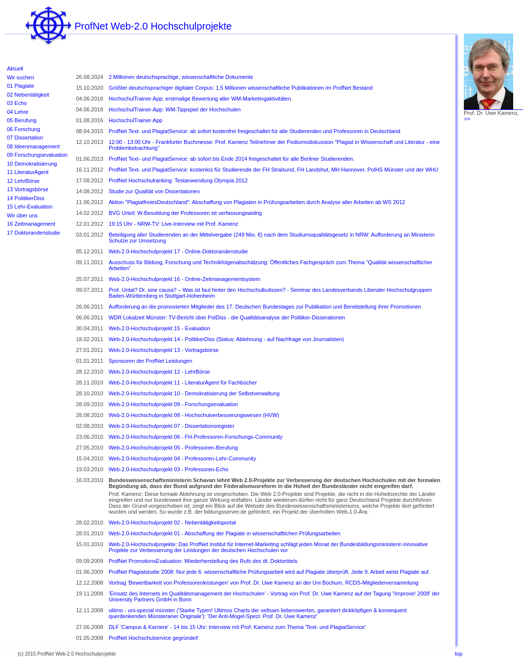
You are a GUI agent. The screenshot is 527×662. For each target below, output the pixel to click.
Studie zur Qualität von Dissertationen (154, 191)
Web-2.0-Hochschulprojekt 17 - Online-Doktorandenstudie (178, 251)
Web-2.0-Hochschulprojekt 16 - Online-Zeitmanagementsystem (184, 279)
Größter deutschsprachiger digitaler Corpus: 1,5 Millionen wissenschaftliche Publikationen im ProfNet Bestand (241, 88)
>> (467, 119)
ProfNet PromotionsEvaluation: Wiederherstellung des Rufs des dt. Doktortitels (203, 561)
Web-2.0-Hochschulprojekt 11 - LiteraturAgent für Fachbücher (183, 382)
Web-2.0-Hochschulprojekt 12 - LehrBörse (159, 372)
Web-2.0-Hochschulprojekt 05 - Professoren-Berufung (173, 448)
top (458, 654)
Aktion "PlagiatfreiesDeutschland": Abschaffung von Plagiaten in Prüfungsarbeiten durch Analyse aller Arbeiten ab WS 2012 (257, 202)
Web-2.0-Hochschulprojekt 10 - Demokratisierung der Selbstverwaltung (194, 393)
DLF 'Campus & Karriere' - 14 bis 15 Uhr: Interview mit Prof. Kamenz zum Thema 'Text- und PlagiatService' (237, 627)
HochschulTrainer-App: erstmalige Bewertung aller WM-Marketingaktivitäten (200, 99)
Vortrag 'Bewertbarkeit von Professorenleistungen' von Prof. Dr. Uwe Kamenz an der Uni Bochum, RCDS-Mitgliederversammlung (263, 583)
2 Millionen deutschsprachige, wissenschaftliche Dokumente (181, 77)
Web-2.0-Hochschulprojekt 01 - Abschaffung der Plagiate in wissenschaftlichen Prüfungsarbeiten (224, 533)
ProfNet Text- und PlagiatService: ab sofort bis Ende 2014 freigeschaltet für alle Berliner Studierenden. (231, 159)
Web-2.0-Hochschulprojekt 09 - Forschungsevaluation (173, 404)
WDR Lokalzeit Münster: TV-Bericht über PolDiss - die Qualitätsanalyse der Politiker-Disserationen (227, 317)
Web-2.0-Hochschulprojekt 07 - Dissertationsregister (171, 426)
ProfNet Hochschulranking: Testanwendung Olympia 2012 (178, 180)
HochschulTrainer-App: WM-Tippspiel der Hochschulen (175, 109)
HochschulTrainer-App (135, 120)
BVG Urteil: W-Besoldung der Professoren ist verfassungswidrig (185, 213)
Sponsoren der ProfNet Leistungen (150, 361)
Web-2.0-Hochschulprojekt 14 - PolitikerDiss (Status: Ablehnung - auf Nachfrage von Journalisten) (226, 339)
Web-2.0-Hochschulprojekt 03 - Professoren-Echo (168, 469)
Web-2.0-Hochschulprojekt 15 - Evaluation (159, 328)
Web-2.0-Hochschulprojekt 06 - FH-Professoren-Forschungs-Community (196, 437)
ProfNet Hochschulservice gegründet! (153, 638)
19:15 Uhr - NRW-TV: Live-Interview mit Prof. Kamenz (173, 224)
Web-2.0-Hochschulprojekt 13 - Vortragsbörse (164, 350)
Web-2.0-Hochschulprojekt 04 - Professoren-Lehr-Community (182, 458)
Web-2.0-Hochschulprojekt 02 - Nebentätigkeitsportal (172, 522)
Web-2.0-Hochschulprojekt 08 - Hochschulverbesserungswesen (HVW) (194, 415)
